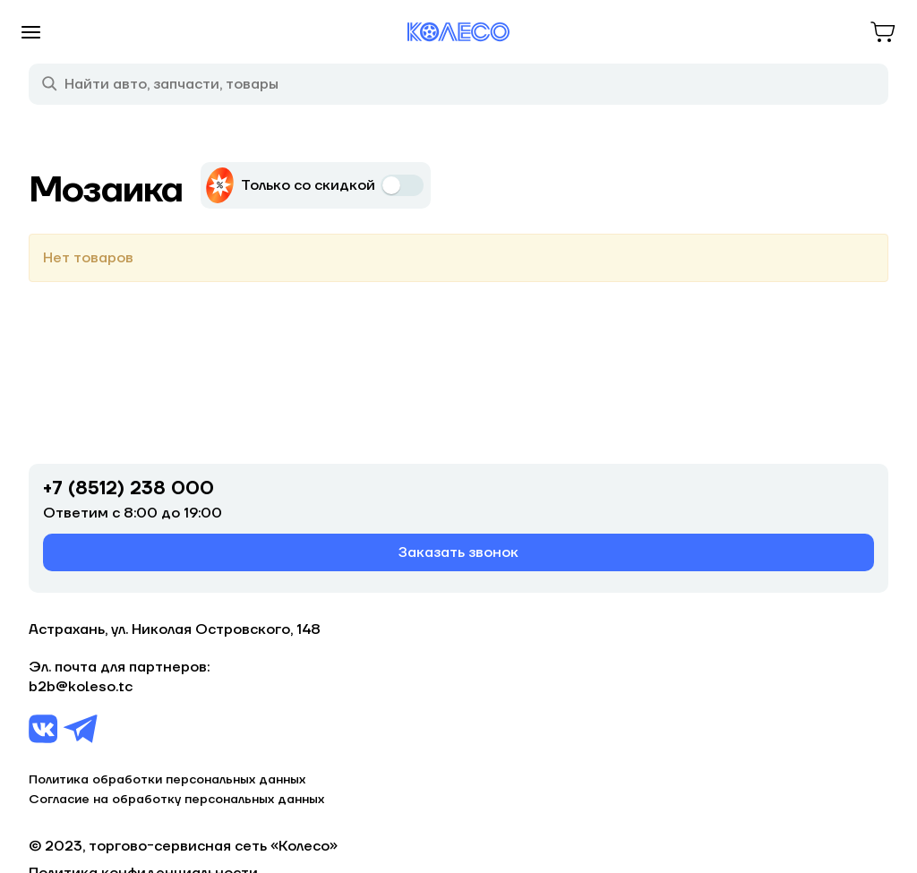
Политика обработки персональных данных (167, 780)
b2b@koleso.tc (81, 687)
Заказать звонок (458, 552)
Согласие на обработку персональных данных (176, 800)
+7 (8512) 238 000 (128, 489)
